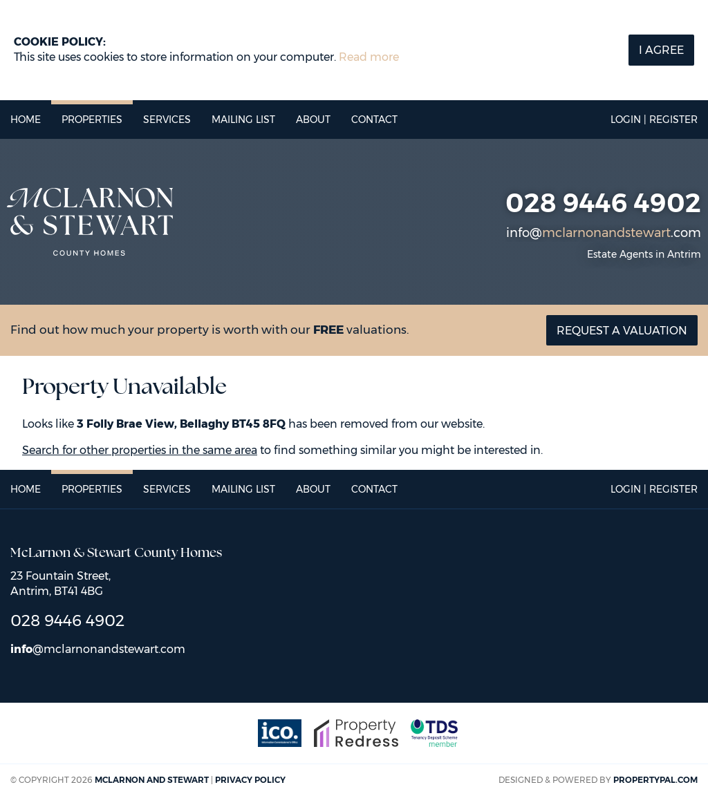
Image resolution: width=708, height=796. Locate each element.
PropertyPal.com (655, 780)
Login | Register (654, 119)
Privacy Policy (250, 780)
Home (25, 119)
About (313, 119)
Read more (369, 57)
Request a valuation (622, 330)
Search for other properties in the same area (139, 450)
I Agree (661, 50)
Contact (374, 119)
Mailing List (243, 119)
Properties (92, 119)
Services (167, 119)
